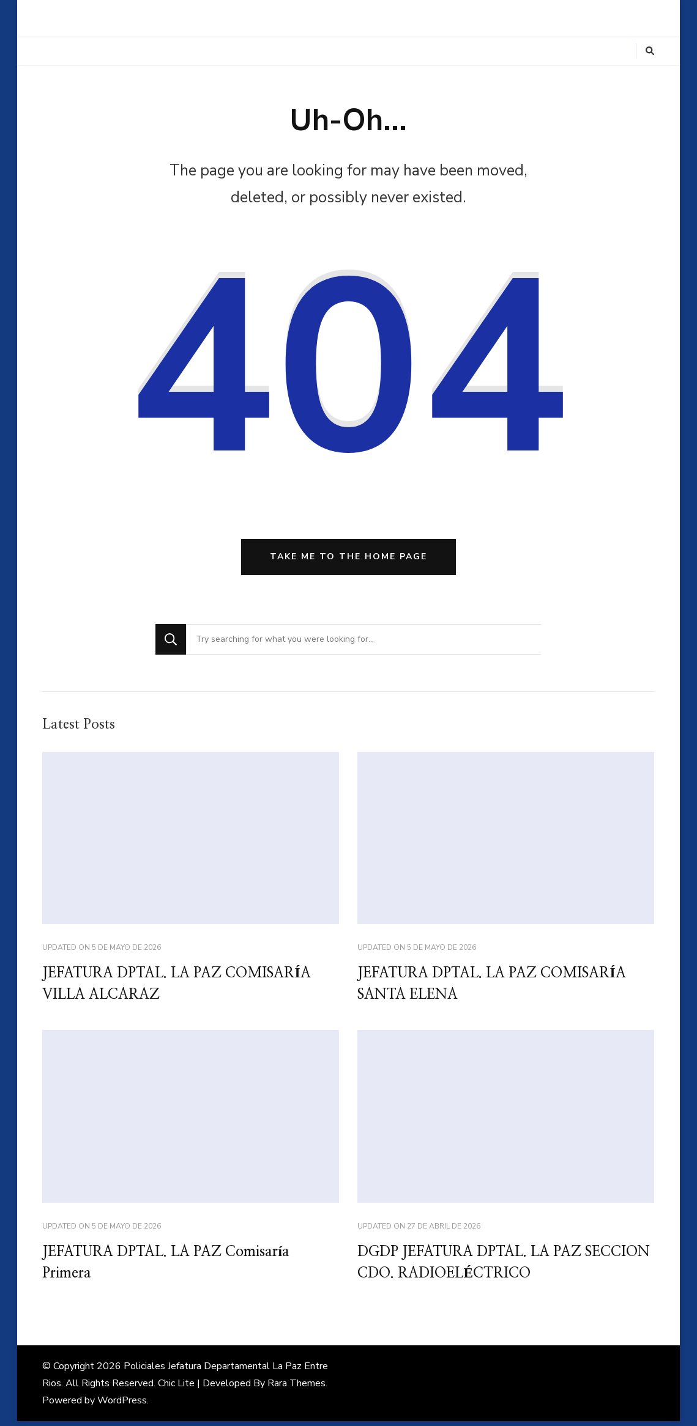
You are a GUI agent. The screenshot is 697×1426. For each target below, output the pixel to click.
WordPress (122, 1405)
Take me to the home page (348, 559)
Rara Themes (296, 1388)
